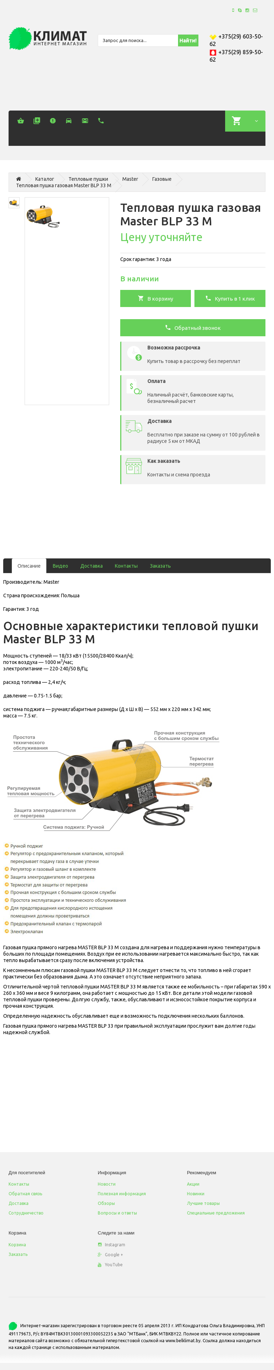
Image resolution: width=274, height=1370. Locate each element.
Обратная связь (25, 1193)
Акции (193, 1184)
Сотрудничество (26, 1213)
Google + (110, 1254)
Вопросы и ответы (117, 1213)
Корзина (17, 1244)
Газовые (162, 179)
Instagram (111, 1244)
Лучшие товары (203, 1203)
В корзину (155, 298)
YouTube (110, 1264)
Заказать (160, 566)
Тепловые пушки (88, 179)
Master (130, 179)
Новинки (195, 1193)
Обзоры (106, 1203)
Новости (107, 1184)
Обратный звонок (193, 327)
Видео (60, 566)
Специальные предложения (216, 1213)
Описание (29, 566)
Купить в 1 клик (230, 298)
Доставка (91, 566)
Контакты (126, 566)
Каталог (44, 179)
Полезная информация (122, 1193)
